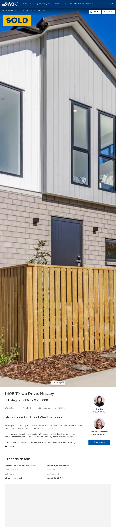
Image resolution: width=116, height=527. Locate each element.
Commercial (58, 4)
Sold (3, 11)
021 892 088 (99, 435)
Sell (26, 4)
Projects (81, 4)
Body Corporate (70, 4)
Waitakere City (13, 11)
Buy (22, 4)
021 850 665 (99, 412)
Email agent (99, 442)
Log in (111, 4)
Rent (31, 4)
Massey (26, 11)
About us (89, 4)
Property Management (43, 4)
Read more (9, 447)
